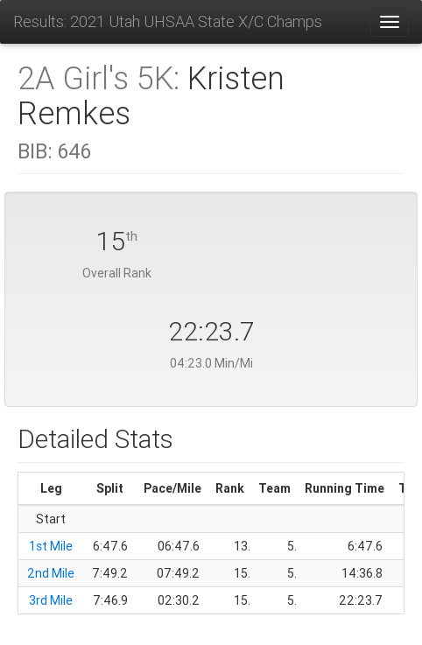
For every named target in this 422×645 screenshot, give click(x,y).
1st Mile (51, 546)
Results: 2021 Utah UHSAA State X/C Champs (167, 21)
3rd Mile (51, 600)
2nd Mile (50, 573)
